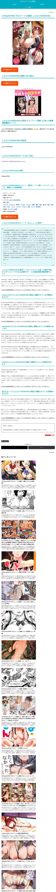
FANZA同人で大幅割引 (21, 129)
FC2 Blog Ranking (28, 867)
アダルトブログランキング (28, 865)
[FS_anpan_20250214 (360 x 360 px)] (28, 115)
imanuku (10, 425)
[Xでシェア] (14, 447)
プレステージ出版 (12, 209)
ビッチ (33, 206)
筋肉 (37, 204)
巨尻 (4, 206)
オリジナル (12, 204)
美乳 (40, 204)
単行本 (17, 204)
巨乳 (52, 204)
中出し (8, 206)
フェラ (13, 206)
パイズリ (18, 206)
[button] (41, 447)
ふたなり (23, 204)
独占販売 (38, 206)
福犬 (8, 202)
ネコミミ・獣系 (30, 204)
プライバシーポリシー (28, 887)
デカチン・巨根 (26, 206)
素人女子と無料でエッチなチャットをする (28, 873)
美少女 (44, 204)
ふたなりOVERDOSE (14, 200)
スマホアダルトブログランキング (28, 869)
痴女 (48, 204)
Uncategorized (5, 441)
